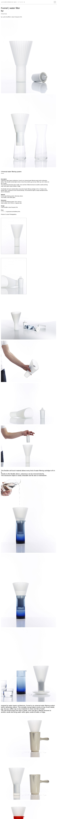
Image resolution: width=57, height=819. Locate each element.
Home (4, 13)
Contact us (3, 211)
